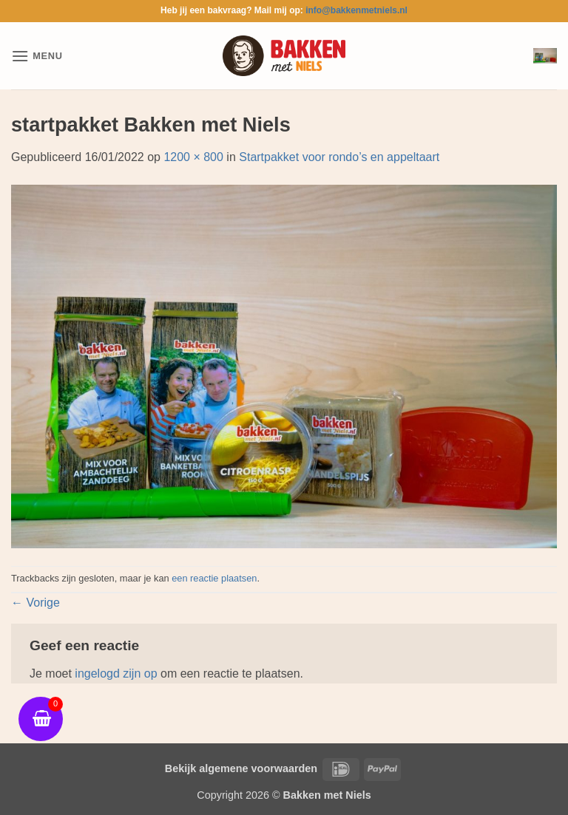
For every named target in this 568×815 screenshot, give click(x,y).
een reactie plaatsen (214, 578)
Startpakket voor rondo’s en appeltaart (339, 157)
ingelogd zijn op (116, 673)
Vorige (35, 602)
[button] (37, 56)
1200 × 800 (193, 157)
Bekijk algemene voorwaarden (241, 768)
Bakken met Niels (327, 795)
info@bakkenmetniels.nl (356, 10)
